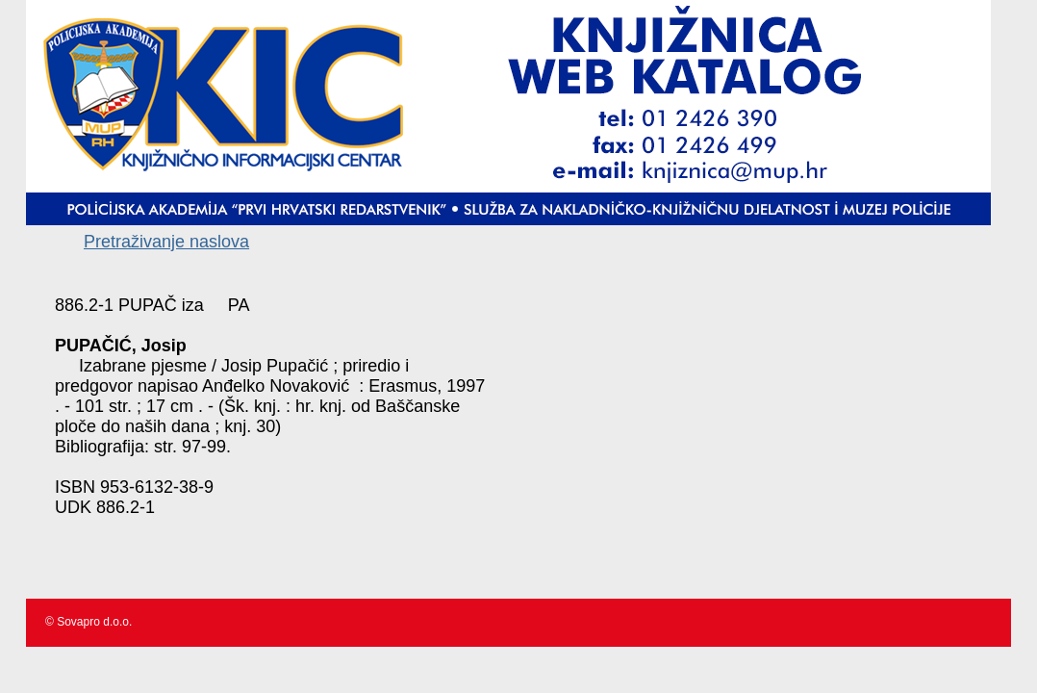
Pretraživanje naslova (166, 241)
